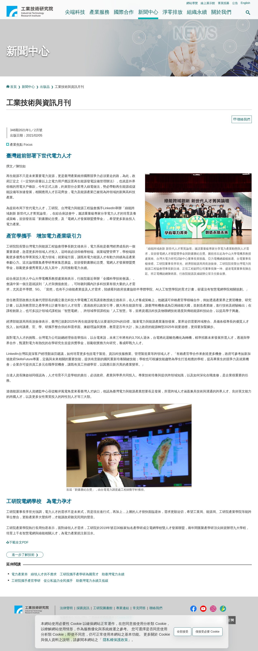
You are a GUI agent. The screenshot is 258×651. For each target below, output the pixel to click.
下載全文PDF (17, 542)
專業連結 (122, 608)
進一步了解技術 (23, 555)
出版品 (45, 87)
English (245, 2)
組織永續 (197, 12)
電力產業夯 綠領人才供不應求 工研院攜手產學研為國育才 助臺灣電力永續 (67, 574)
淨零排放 (173, 12)
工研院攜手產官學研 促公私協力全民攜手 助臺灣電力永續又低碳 (59, 580)
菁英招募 (223, 3)
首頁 (11, 87)
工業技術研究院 (32, 11)
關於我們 (221, 12)
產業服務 (99, 12)
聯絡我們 (243, 119)
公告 (235, 3)
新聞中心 (148, 12)
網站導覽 (192, 3)
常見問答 (139, 608)
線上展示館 (208, 3)
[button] (248, 12)
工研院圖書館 (103, 608)
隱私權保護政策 (115, 640)
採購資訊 (83, 608)
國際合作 (124, 12)
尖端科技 (75, 12)
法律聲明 (66, 608)
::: (7, 2)
